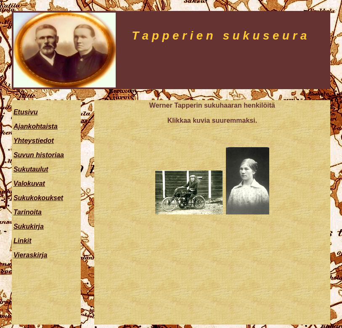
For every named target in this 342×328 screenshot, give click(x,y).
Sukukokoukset (38, 197)
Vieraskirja (30, 255)
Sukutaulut (30, 169)
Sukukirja (28, 226)
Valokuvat (29, 183)
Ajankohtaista (35, 126)
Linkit (22, 240)
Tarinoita (27, 212)
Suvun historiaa (38, 155)
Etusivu (25, 112)
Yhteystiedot (33, 140)
